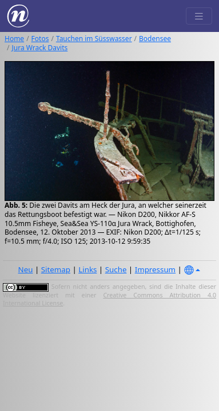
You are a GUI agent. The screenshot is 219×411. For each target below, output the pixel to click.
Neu (25, 269)
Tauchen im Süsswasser (94, 38)
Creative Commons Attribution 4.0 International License (109, 299)
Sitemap (55, 269)
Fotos (40, 38)
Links (87, 269)
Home (14, 38)
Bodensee (155, 38)
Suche (116, 269)
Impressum (155, 269)
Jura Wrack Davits (39, 48)
